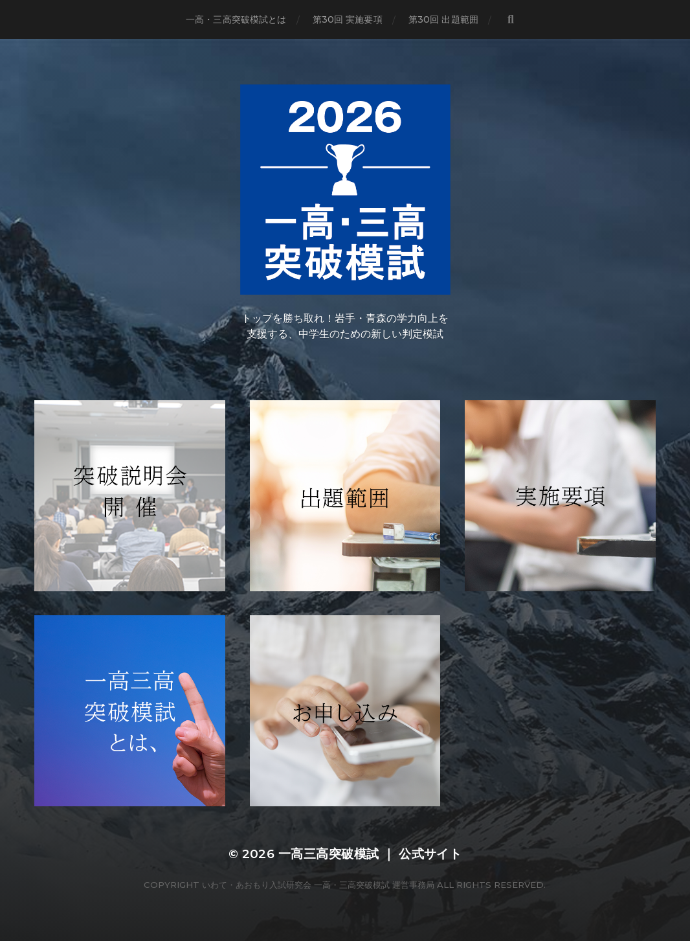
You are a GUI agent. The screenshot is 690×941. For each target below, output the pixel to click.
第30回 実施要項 (348, 19)
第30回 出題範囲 (443, 19)
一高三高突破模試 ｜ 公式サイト (370, 853)
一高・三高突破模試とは (236, 19)
